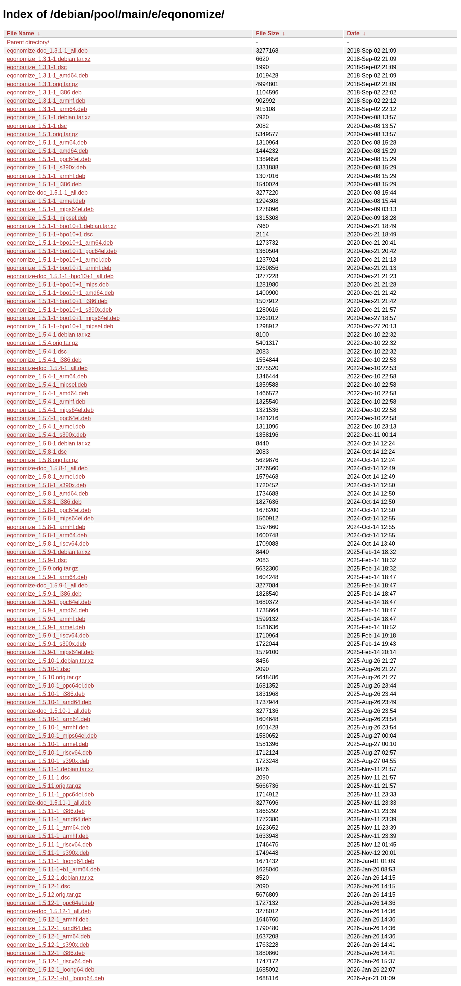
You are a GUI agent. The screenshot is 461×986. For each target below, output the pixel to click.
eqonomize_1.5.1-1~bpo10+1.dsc (50, 234)
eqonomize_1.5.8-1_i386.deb (44, 502)
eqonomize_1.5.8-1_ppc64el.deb (49, 510)
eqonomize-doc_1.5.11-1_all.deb (49, 803)
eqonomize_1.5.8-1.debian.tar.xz (48, 443)
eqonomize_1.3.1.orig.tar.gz (42, 84)
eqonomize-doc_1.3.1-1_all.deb (47, 51)
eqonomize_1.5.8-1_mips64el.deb (50, 518)
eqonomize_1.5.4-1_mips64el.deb (50, 410)
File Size (267, 33)
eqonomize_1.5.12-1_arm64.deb (48, 936)
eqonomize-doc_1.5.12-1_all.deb (49, 911)
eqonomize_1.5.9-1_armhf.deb (46, 619)
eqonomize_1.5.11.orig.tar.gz (44, 786)
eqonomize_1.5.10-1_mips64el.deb (52, 736)
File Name (20, 33)
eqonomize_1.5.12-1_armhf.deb (48, 919)
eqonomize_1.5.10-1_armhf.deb (48, 727)
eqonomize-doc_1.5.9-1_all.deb (47, 585)
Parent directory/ (28, 42)
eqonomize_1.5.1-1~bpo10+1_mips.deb (58, 284)
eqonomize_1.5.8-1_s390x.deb (46, 485)
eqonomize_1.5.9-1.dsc (37, 560)
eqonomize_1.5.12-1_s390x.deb (48, 945)
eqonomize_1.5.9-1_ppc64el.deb (49, 602)
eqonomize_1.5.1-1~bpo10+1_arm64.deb (60, 243)
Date (353, 33)
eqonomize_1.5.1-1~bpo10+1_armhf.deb (59, 268)
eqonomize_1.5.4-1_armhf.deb (46, 402)
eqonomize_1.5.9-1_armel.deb (46, 627)
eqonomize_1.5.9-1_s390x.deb (46, 644)
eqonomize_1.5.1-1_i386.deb (44, 184)
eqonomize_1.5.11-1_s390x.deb (48, 853)
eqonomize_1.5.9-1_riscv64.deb (48, 635)
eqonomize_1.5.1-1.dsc (37, 126)
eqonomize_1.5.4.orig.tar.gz (42, 343)
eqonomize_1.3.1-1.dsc (37, 67)
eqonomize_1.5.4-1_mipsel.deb (47, 385)
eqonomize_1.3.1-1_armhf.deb (46, 101)
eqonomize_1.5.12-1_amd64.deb (49, 928)
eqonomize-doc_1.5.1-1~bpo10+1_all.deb (60, 276)
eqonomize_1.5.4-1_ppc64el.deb (49, 418)
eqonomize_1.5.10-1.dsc (38, 669)
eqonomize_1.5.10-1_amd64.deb (49, 702)
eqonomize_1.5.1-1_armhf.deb (46, 176)
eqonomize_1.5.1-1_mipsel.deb (47, 218)
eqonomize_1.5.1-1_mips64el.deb (50, 209)
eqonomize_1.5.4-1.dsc (37, 351)
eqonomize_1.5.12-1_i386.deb (46, 953)
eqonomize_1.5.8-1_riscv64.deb (48, 544)
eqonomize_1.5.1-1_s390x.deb (46, 167)
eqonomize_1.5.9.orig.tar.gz (42, 568)
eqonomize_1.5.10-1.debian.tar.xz (50, 661)
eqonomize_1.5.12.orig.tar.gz (44, 895)
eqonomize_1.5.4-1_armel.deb (46, 426)
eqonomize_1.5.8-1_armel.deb (46, 477)
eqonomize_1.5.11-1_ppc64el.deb (50, 794)
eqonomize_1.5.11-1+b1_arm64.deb (53, 869)
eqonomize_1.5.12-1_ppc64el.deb (50, 903)
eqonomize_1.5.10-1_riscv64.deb (49, 753)
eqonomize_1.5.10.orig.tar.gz (44, 677)
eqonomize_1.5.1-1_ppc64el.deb (49, 159)
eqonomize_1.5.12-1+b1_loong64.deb (55, 978)
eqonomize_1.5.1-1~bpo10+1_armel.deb (59, 260)
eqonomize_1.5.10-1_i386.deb (46, 694)
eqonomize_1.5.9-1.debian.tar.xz (48, 552)
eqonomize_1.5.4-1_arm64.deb (47, 376)
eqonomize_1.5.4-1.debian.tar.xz (48, 335)
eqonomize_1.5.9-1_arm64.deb (47, 577)
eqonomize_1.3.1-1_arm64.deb (47, 109)
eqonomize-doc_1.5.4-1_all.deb (47, 368)
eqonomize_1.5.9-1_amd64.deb (47, 610)
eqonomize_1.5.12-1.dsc (38, 886)
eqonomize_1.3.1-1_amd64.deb (47, 75)
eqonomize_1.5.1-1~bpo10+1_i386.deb (57, 301)
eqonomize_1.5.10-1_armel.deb (47, 744)
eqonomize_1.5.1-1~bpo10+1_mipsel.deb (60, 326)
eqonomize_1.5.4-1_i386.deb (44, 360)
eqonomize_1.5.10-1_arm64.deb (48, 719)
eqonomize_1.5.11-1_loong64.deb (50, 861)
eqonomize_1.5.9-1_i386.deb (44, 594)
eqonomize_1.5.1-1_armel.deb (46, 201)
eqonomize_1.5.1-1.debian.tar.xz (48, 117)
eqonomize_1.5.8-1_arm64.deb (47, 535)
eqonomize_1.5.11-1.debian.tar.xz (50, 769)
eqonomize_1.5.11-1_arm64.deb (48, 828)
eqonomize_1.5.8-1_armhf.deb (46, 527)
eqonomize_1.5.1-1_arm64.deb (47, 142)
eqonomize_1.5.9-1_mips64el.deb (50, 652)
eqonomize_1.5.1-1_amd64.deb (47, 151)
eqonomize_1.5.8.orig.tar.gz (42, 460)
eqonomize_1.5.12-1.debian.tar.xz (50, 878)
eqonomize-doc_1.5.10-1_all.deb (49, 711)
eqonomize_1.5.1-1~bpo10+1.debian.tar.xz (61, 226)
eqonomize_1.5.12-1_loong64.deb (50, 970)
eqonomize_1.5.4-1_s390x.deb (46, 435)
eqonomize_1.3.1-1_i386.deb (44, 92)
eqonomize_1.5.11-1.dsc (38, 777)
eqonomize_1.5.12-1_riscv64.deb (49, 961)
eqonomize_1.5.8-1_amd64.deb (47, 493)
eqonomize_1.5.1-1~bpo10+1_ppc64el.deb (62, 251)
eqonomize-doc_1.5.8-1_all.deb (47, 468)
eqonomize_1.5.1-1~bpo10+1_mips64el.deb (63, 318)
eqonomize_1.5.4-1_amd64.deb (47, 393)
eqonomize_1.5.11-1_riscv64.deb (49, 844)
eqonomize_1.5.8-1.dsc (37, 452)
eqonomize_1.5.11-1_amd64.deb (49, 819)
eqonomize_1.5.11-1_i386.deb (46, 811)
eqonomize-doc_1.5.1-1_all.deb (47, 193)
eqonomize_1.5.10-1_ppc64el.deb (50, 686)
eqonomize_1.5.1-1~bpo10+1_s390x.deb (59, 310)
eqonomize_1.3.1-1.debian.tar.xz (48, 59)
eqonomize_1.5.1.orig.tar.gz (42, 134)
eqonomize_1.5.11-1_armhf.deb (48, 836)
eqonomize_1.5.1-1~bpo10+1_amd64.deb (60, 293)
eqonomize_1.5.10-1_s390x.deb (48, 761)
